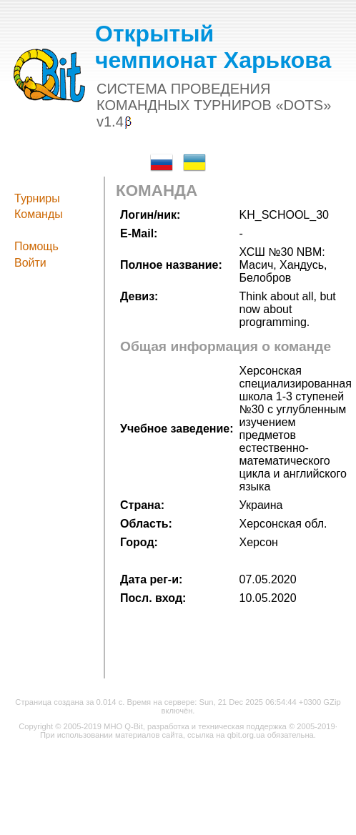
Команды (38, 214)
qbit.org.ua (246, 735)
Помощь (36, 246)
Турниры (37, 198)
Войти (30, 263)
